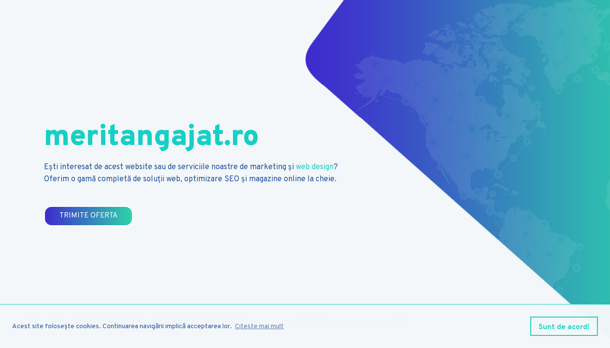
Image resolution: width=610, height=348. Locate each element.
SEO (231, 179)
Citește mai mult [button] (259, 326)
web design (315, 167)
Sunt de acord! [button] (564, 327)
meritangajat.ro (151, 137)
